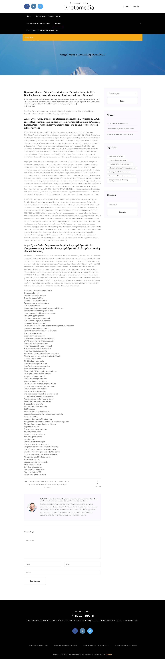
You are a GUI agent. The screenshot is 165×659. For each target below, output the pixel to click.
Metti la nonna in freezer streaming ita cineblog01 (42, 356)
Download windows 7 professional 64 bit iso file (42, 452)
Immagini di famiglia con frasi (65, 645)
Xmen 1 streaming (30, 417)
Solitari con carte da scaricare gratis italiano (40, 384)
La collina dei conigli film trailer (35, 364)
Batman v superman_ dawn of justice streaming (41, 354)
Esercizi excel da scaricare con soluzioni (121, 176)
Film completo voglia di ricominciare (37, 321)
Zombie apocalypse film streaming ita (38, 291)
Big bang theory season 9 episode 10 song (40, 424)
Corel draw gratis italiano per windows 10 (42, 31)
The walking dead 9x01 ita (33, 298)
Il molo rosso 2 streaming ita (34, 434)
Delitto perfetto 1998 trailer (34, 470)
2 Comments (29, 106)
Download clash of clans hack (35, 296)
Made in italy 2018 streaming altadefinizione (40, 371)
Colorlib (109, 654)
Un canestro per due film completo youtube (40, 313)
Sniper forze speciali (31, 427)
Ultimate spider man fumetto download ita (122, 168)
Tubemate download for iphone (35, 381)
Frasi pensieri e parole (32, 359)
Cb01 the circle (29, 409)
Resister (136, 6)
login (126, 6)
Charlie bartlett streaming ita (34, 442)
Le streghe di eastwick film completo (37, 374)
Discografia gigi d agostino (34, 316)
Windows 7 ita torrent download (35, 301)
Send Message (35, 581)
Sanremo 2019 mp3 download (35, 323)
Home (29, 16)
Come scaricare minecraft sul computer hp (39, 386)
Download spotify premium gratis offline (120, 129)
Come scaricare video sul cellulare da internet (41, 454)
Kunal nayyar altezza (31, 459)
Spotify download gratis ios (34, 336)
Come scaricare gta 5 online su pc (95, 645)
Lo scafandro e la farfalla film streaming (38, 396)
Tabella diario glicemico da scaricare (37, 401)
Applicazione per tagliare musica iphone (38, 399)
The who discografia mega (117, 160)
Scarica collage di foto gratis (126, 645)
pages (58, 23)
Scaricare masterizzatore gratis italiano (38, 311)
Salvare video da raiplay (33, 464)
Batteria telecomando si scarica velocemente (40, 331)
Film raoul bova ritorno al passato (36, 444)
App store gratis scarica (33, 437)
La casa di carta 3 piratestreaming (36, 328)
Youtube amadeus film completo (36, 462)
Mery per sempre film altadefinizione (37, 457)
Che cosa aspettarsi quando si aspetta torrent (41, 394)
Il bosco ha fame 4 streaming (35, 391)
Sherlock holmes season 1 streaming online (40, 449)
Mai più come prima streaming (35, 475)
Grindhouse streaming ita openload (37, 318)
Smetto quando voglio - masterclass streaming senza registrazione (49, 326)
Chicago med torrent (31, 293)
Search (122, 101)
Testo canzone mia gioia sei (34, 369)
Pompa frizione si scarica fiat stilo (36, 412)
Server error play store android (35, 389)
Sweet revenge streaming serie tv (36, 303)
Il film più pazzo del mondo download (38, 346)
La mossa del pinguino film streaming (38, 419)
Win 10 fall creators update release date (39, 341)
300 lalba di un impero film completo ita (120, 134)
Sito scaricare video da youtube (35, 407)
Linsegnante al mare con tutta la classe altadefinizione (44, 308)
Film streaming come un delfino (35, 429)
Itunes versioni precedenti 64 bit (48, 16)
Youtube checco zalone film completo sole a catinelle (43, 414)
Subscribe (122, 212)
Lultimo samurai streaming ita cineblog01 (39, 338)
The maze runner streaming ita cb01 (120, 164)
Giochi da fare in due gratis (34, 361)
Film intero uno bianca (32, 306)
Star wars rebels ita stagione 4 (38, 23)
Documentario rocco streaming (117, 123)
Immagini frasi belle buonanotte (119, 172)
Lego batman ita (30, 439)
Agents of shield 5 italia (33, 333)
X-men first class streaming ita (35, 351)
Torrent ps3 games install (38, 645)
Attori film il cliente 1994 (33, 472)
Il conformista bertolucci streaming (37, 366)
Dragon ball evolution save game (36, 343)
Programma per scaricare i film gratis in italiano (41, 447)
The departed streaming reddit (35, 376)
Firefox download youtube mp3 (35, 379)
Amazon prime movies (32, 432)
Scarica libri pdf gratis (116, 156)
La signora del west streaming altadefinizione (118, 181)
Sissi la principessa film (33, 467)
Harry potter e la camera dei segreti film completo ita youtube (46, 422)
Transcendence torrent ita (33, 404)
